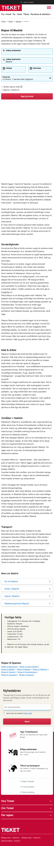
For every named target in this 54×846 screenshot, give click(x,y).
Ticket (3, 21)
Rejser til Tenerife (8, 672)
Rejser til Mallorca (40, 669)
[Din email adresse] (27, 707)
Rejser (10, 21)
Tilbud (26, 14)
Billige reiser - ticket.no (31, 838)
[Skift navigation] (49, 7)
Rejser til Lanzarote (9, 675)
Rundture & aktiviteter (41, 14)
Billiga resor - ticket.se (10, 838)
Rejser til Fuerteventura (27, 672)
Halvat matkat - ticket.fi (10, 841)
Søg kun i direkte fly (10, 90)
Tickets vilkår (28, 713)
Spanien (18, 21)
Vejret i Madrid (11, 596)
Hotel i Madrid (11, 589)
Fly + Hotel (6, 14)
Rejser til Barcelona (9, 667)
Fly (14, 14)
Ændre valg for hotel (10, 87)
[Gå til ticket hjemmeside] (11, 7)
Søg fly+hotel (27, 96)
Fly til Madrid (11, 581)
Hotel (19, 14)
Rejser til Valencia (26, 675)
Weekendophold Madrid (16, 603)
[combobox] (28, 52)
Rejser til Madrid (7, 669)
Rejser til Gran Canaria (28, 667)
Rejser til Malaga (23, 669)
